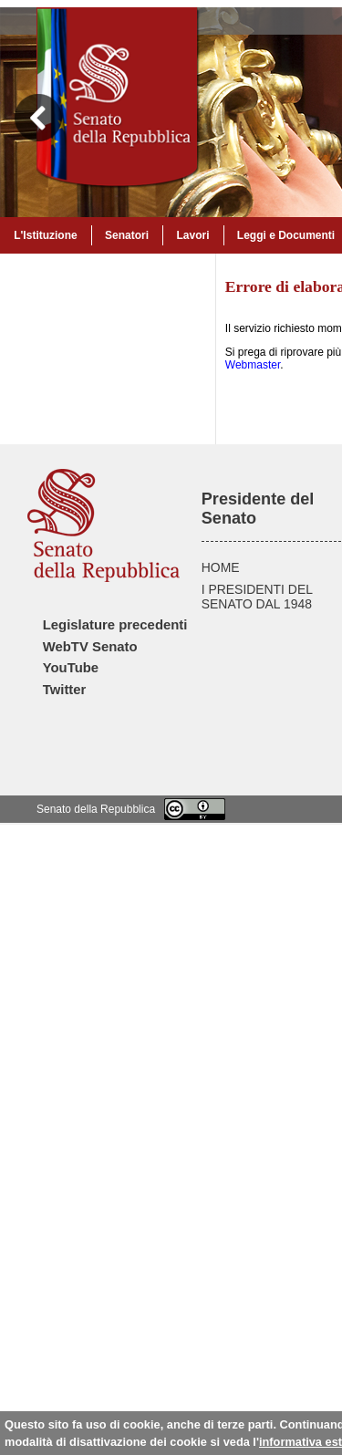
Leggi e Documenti (286, 235)
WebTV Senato (90, 646)
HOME (221, 567)
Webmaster (252, 365)
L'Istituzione (46, 235)
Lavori (192, 235)
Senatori (127, 235)
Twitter (65, 689)
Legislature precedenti (115, 625)
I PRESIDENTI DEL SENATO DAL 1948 (257, 596)
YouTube (70, 667)
